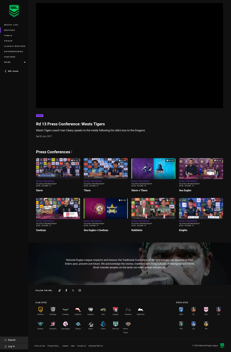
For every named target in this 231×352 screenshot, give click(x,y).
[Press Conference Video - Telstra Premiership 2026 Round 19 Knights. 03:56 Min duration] (201, 216)
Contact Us (81, 346)
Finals (8, 35)
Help (73, 346)
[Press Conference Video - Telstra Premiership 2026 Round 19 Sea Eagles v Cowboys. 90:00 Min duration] (106, 216)
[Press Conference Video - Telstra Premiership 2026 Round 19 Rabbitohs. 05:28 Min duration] (153, 216)
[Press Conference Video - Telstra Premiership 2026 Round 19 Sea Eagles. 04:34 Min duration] (201, 176)
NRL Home (11, 71)
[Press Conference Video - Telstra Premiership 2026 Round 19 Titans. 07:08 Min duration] (106, 176)
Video (39, 116)
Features (10, 57)
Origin (8, 41)
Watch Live (11, 25)
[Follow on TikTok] (59, 290)
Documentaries (13, 51)
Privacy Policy (53, 346)
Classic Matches (15, 46)
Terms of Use (39, 346)
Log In (9, 346)
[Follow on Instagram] (80, 290)
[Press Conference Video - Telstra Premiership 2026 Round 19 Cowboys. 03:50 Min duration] (58, 216)
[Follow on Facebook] (66, 290)
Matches (9, 30)
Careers (65, 346)
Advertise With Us (95, 346)
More (15, 62)
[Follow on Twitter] (73, 290)
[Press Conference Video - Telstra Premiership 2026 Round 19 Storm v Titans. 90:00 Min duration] (153, 176)
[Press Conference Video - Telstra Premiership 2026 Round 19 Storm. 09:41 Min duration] (58, 176)
